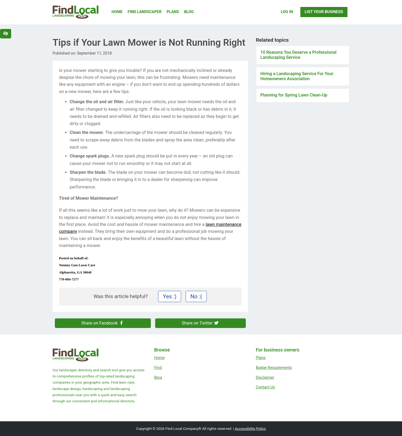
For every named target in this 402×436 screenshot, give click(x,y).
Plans (173, 12)
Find (158, 367)
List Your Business (324, 11)
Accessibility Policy (250, 428)
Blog (189, 12)
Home (117, 12)
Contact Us (265, 387)
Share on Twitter (200, 323)
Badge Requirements (274, 367)
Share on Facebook (102, 323)
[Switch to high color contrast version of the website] (5, 33)
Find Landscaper (145, 12)
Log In (287, 11)
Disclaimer (265, 377)
